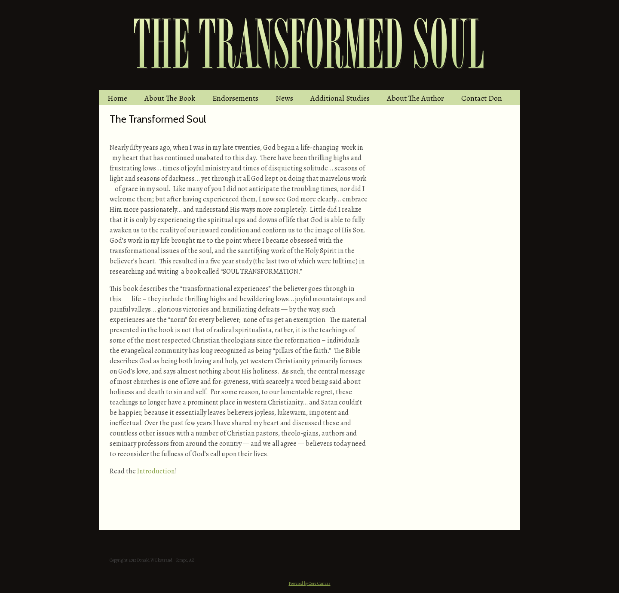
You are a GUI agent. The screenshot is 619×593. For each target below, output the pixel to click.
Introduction (156, 471)
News (284, 98)
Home (117, 98)
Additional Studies (340, 98)
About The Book (169, 98)
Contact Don (481, 98)
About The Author (415, 98)
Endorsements (235, 98)
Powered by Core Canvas (310, 583)
